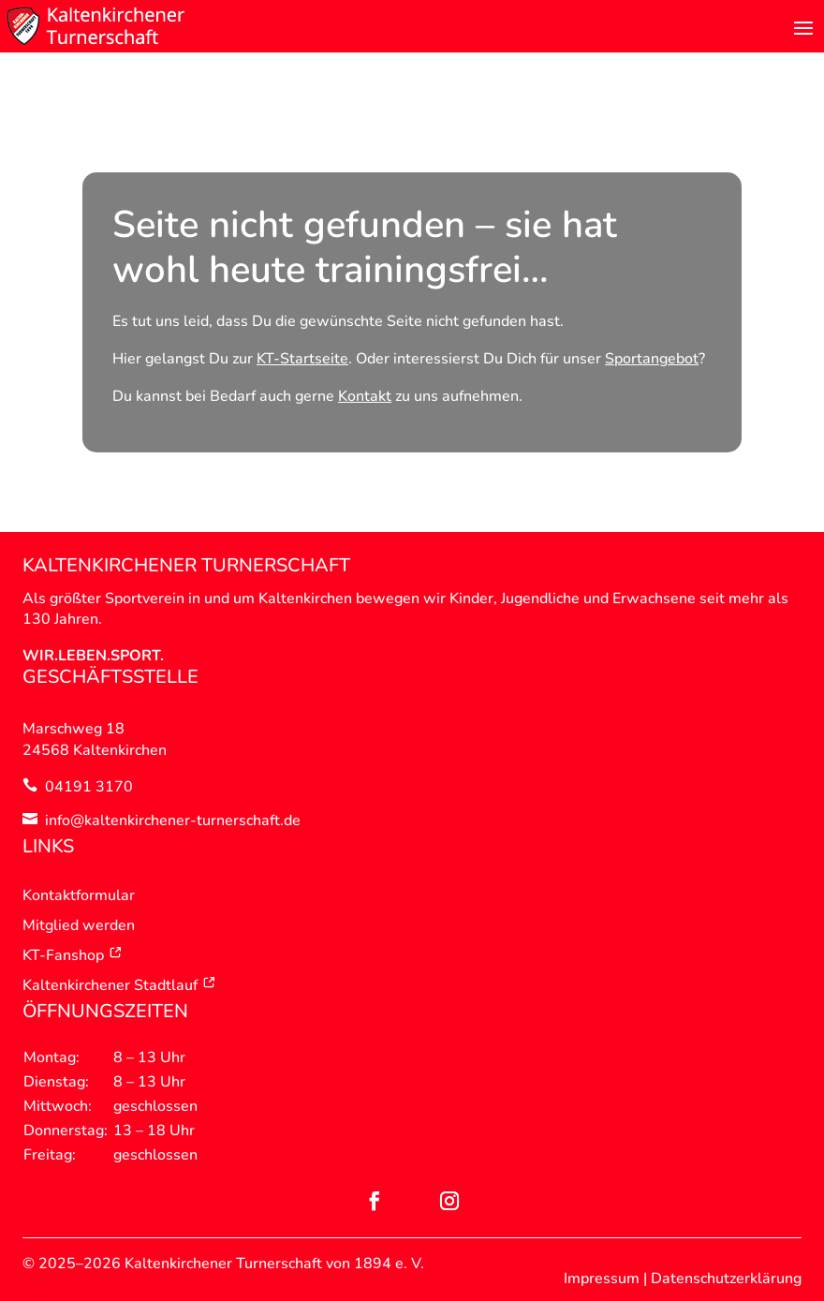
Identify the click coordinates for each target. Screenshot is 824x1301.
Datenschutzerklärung (726, 1278)
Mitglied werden (78, 925)
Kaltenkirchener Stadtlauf (119, 985)
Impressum (602, 1278)
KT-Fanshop (72, 955)
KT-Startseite (302, 358)
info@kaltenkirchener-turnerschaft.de (173, 820)
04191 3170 (89, 786)
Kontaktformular (78, 895)
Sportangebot (652, 358)
